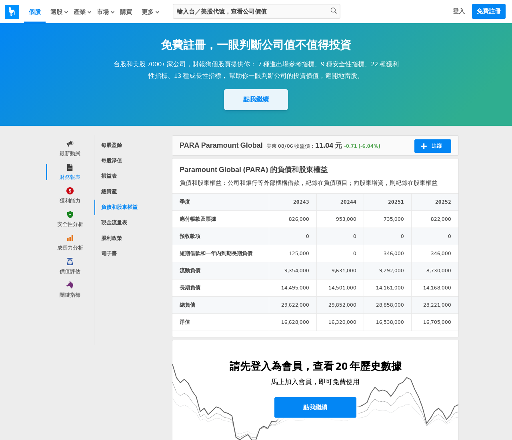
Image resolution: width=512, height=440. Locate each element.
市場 (106, 12)
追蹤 (431, 146)
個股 (35, 12)
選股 (59, 12)
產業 (83, 12)
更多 (151, 12)
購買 (126, 12)
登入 (459, 11)
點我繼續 (256, 99)
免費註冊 (489, 11)
